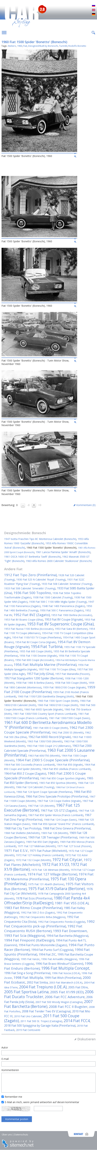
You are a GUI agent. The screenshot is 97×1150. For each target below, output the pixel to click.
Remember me (13, 1096)
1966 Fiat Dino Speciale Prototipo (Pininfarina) (57, 796)
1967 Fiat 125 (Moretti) (41, 805)
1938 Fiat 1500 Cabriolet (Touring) (53, 597)
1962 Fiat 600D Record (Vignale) (49, 737)
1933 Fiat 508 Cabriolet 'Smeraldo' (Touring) (30, 588)
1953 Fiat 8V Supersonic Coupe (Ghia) (60, 624)
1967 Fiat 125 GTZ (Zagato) (59, 810)
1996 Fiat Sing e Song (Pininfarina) (27, 973)
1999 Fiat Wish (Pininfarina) (62, 978)
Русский (93, 5)
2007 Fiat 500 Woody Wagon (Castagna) (59, 1002)
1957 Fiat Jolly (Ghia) (40, 674)
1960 (19, 45)
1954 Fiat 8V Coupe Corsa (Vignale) (35, 642)
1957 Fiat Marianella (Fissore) (72, 674)
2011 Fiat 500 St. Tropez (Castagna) (41, 1021)
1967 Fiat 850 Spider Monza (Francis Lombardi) (55, 815)
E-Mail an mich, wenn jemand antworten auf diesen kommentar (42, 1102)
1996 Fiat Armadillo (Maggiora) (59, 959)
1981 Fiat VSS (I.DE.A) (72, 903)
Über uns (7, 1134)
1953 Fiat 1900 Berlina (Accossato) (71, 615)
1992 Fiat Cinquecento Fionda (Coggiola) (61, 921)
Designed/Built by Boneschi (43, 45)
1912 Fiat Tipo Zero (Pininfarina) (30, 575)
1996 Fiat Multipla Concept (65, 968)
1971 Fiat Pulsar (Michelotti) (48, 851)
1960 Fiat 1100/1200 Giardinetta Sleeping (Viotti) (46, 696)
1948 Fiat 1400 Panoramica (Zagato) (63, 606)
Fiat (25, 45)
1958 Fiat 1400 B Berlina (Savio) (34, 682)
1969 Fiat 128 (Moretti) (54, 833)
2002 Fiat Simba (37, 982)
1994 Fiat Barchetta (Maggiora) (67, 936)
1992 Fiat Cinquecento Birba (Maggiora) (42, 917)
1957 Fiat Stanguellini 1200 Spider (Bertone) (33, 678)
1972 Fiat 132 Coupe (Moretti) (33, 860)
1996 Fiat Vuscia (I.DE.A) (66, 973)
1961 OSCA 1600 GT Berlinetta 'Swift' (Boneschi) (32, 556)
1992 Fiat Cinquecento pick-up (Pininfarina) (49, 923)
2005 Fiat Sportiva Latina (26, 991)
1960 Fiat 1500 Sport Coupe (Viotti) (58, 700)
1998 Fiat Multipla (28, 977)
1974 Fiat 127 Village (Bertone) (52, 874)
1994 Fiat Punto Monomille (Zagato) (43, 945)
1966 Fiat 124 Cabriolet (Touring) (35, 787)
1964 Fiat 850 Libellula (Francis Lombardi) (66, 769)
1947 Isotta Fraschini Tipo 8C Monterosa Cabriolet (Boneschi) (40, 539)
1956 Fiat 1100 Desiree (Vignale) (38, 655)
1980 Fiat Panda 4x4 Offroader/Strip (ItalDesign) (47, 900)
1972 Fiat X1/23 (55, 864)
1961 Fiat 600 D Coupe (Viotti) (50, 728)
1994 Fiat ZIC (47, 954)
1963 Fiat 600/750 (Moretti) (44, 755)
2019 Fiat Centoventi (28, 1030)
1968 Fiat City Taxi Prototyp (22, 828)
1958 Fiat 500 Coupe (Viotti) (71, 682)
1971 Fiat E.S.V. (16, 850)
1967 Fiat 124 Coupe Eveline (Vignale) (59, 801)
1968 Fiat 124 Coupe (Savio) (60, 819)
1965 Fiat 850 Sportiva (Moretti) (57, 783)
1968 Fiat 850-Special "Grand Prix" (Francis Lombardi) (63, 824)
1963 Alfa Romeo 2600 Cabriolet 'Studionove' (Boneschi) (59, 561)
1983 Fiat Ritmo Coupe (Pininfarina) (33, 907)
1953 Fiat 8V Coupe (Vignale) (64, 619)
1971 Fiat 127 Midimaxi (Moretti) (37, 846)
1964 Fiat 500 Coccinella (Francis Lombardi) (29, 764)
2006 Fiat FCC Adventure (65, 997)
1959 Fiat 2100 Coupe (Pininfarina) (49, 689)
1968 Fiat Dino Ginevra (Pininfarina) (67, 828)
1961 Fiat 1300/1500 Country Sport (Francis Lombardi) (45, 713)
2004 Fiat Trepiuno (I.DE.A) (43, 986)
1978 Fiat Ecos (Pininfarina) (34, 898)
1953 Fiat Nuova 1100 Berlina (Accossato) (28, 628)
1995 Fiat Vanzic (30, 959)
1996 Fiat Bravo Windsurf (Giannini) (59, 964)
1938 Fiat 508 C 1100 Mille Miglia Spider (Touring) (58, 601)
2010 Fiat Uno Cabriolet (28, 1016)
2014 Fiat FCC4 (77, 1020)
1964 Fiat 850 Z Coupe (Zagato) (25, 774)
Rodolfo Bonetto (77, 45)
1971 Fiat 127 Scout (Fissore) (74, 846)
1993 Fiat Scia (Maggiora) (24, 935)
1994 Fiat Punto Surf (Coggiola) (52, 950)
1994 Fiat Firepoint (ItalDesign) (29, 940)
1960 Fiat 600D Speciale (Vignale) (43, 709)
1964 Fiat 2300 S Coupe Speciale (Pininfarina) (52, 760)
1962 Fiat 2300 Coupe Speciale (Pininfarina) (48, 730)
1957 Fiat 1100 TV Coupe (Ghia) (57, 669)
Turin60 (63, 45)
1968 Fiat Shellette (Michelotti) (22, 833)
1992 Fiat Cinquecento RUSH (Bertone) (43, 928)
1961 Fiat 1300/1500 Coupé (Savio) (69, 718)
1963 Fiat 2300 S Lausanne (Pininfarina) (49, 753)
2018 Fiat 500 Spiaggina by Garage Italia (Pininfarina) (40, 1026)
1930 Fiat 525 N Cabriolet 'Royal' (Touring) (41, 579)
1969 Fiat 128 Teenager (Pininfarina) (52, 837)
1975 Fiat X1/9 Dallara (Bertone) (56, 888)
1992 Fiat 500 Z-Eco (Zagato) (38, 912)
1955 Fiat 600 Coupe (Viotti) (35, 651)
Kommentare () (86, 505)
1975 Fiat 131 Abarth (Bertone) (46, 884)
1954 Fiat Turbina (47, 646)
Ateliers (12, 45)
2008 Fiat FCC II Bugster (68, 1006)
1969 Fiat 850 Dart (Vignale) (42, 842)
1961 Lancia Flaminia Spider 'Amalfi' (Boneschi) (63, 552)
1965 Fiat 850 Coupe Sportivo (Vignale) (62, 778)
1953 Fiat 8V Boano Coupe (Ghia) (23, 619)
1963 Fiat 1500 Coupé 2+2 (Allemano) (49, 746)
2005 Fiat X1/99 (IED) (66, 992)
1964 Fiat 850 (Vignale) (69, 764)
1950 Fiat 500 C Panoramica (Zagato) (62, 610)
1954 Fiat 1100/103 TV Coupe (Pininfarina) (36, 637)
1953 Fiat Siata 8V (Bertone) (71, 628)
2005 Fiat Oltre (78, 987)
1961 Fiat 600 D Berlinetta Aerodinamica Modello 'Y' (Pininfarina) (48, 725)
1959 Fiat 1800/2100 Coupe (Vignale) (64, 687)
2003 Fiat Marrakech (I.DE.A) (65, 982)
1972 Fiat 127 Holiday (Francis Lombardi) (40, 855)
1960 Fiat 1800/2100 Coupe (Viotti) (58, 705)
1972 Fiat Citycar (67, 859)
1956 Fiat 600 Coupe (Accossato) (34, 660)
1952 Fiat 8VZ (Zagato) (32, 614)
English (93, 10)
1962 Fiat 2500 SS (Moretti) (67, 732)
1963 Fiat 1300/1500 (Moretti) (44, 741)
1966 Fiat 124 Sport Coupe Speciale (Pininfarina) (44, 792)
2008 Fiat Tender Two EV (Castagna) (46, 1011)
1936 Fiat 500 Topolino (32, 592)
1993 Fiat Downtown (70, 930)
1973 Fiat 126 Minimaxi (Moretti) (50, 869)
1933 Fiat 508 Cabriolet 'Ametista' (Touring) (66, 584)
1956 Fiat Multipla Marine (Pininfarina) (45, 664)
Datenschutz (21, 1134)
